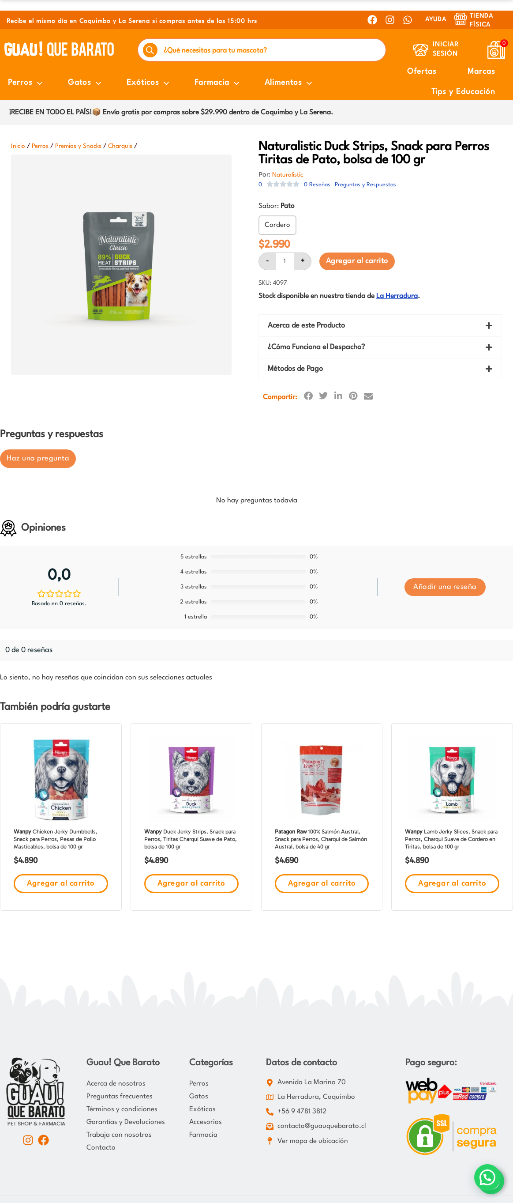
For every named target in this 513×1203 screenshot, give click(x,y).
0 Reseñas (317, 185)
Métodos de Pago (295, 369)
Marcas (481, 71)
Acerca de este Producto (306, 325)
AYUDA (435, 19)
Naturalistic (287, 175)
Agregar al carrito (357, 261)
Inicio (18, 146)
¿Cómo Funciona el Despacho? (316, 347)
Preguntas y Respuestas (365, 185)
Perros (40, 146)
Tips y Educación (463, 92)
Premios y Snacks (78, 146)
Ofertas (422, 71)
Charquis (120, 146)
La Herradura (397, 296)
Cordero (277, 225)
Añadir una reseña (445, 587)
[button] (380, 325)
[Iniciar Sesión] (420, 50)
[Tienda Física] (460, 19)
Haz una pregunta (38, 458)
